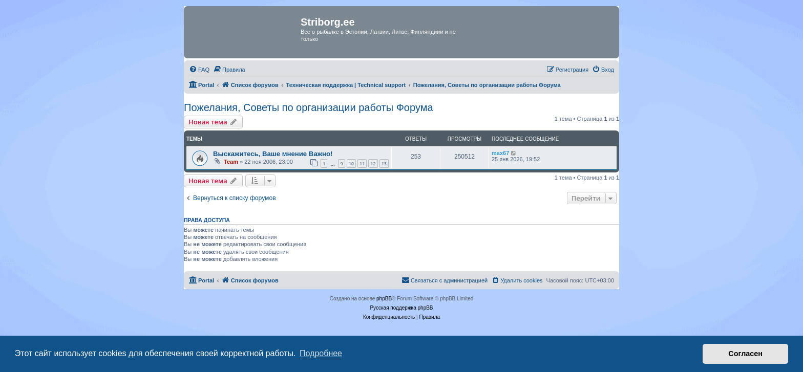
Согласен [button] (745, 353)
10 (351, 163)
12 (372, 163)
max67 (500, 153)
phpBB (384, 298)
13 (384, 163)
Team (231, 162)
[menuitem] (199, 69)
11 (362, 163)
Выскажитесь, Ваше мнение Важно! (273, 154)
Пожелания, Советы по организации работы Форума (308, 107)
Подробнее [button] (321, 353)
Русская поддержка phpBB (401, 308)
